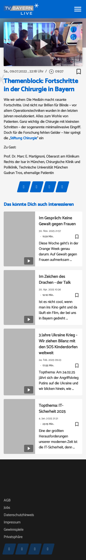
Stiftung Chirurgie (23, 138)
